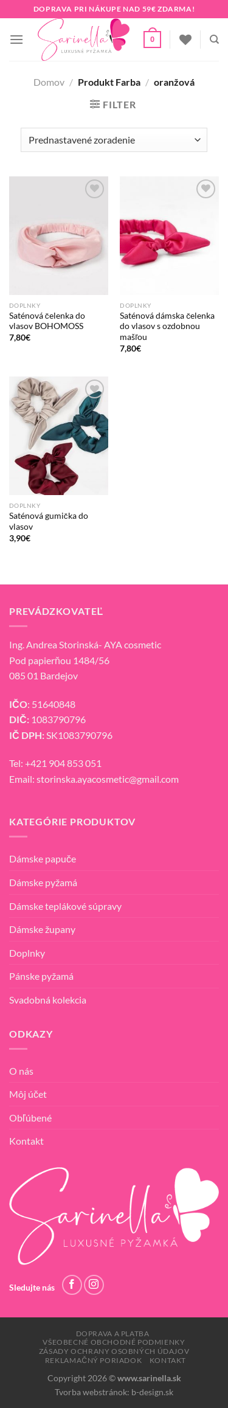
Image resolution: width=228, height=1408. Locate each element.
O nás (21, 1071)
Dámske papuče (42, 858)
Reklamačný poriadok (93, 1360)
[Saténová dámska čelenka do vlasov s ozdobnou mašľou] (169, 235)
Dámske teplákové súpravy (65, 906)
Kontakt (26, 1140)
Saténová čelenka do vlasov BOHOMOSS (47, 321)
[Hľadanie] (214, 39)
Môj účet (28, 1094)
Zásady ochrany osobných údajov (114, 1351)
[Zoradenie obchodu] (114, 140)
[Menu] (16, 39)
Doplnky (27, 953)
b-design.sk (152, 1392)
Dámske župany (42, 929)
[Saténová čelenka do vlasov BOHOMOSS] (58, 235)
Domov (48, 82)
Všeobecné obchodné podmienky (114, 1342)
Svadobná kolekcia (47, 999)
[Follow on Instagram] (94, 1285)
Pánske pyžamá (41, 976)
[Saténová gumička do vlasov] (58, 435)
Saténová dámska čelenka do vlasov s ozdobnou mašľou (167, 326)
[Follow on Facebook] (72, 1285)
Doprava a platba (113, 1333)
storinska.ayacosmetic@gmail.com (107, 779)
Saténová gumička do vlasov (48, 521)
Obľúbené (30, 1117)
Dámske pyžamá (43, 882)
